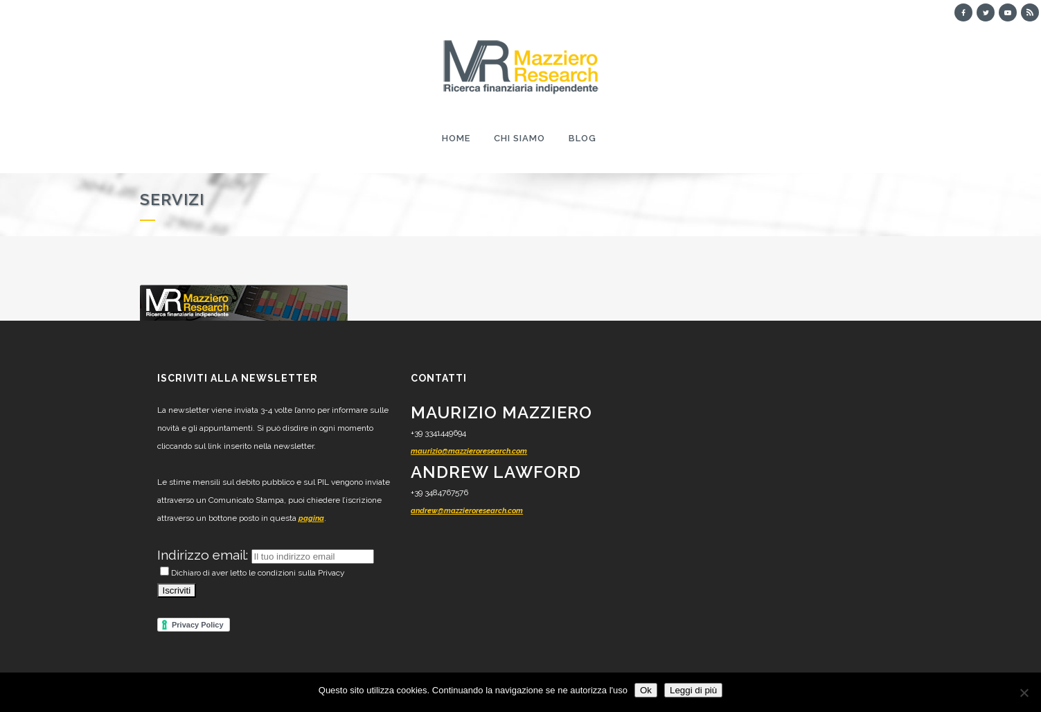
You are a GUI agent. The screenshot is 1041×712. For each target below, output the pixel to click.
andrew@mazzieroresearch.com (467, 510)
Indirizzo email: (204, 554)
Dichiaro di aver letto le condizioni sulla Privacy (252, 573)
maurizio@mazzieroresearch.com (469, 451)
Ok (646, 690)
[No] (1024, 693)
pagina (311, 518)
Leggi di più (693, 690)
